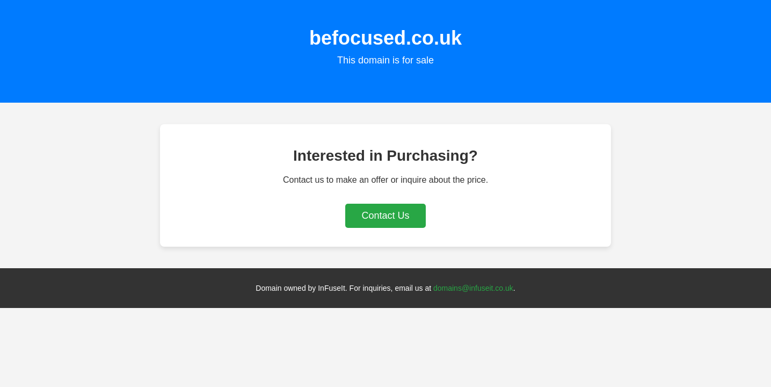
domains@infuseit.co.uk (473, 288)
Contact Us (385, 215)
